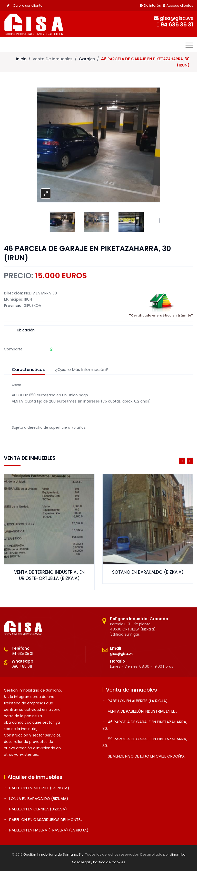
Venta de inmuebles (53, 59)
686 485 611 (22, 666)
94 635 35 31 (22, 653)
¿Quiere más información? (81, 369)
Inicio (21, 59)
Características (28, 369)
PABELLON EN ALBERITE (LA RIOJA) (138, 700)
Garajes (87, 59)
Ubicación (26, 330)
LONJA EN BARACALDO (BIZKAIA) (38, 798)
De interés (150, 5)
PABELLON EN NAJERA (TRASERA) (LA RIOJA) (48, 830)
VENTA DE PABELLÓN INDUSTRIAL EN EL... (142, 711)
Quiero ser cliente (25, 5)
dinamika (177, 854)
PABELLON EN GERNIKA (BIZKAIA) (38, 809)
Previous (182, 460)
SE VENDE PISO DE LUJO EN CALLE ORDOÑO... (147, 756)
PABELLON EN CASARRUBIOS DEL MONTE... (46, 819)
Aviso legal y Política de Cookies (98, 862)
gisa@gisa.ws (121, 653)
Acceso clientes (178, 5)
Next (158, 219)
